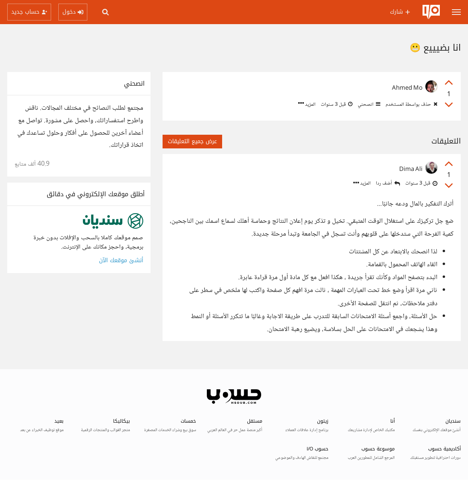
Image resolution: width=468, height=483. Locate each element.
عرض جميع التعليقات (192, 141)
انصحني (368, 104)
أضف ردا (388, 183)
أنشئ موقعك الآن (121, 260)
